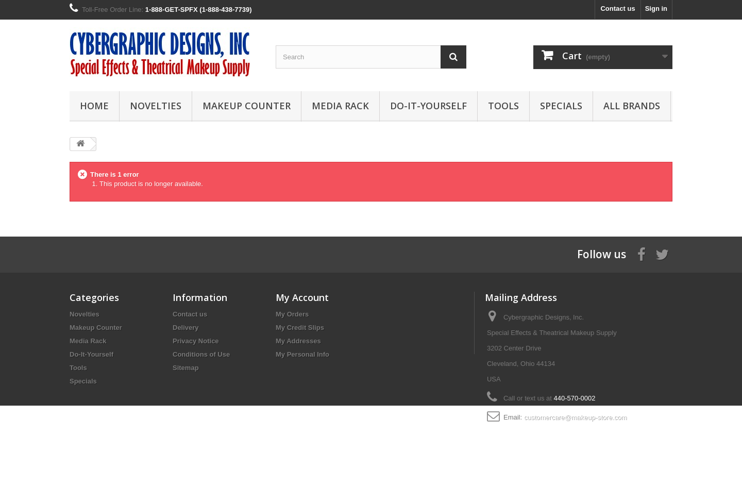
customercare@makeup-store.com (575, 417)
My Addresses (298, 341)
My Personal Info (302, 354)
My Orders (292, 314)
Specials (561, 105)
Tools (503, 105)
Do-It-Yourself (428, 105)
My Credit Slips (300, 327)
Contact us (617, 8)
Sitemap (186, 368)
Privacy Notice (196, 341)
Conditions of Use (201, 354)
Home (94, 105)
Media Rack (340, 105)
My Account (302, 297)
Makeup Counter (247, 105)
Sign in (656, 8)
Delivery (186, 327)
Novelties (155, 105)
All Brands (631, 105)
